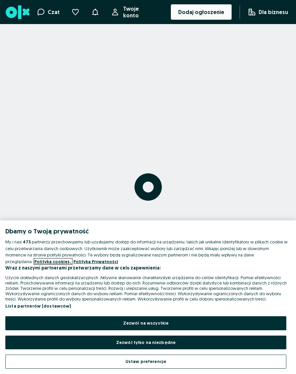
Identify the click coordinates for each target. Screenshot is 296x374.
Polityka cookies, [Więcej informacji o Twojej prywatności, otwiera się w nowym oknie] (53, 261)
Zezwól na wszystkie (146, 323)
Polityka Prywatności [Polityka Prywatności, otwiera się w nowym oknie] (95, 261)
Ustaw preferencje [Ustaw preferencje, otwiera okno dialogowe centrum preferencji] (145, 361)
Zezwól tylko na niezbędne (146, 342)
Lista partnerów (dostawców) (38, 306)
